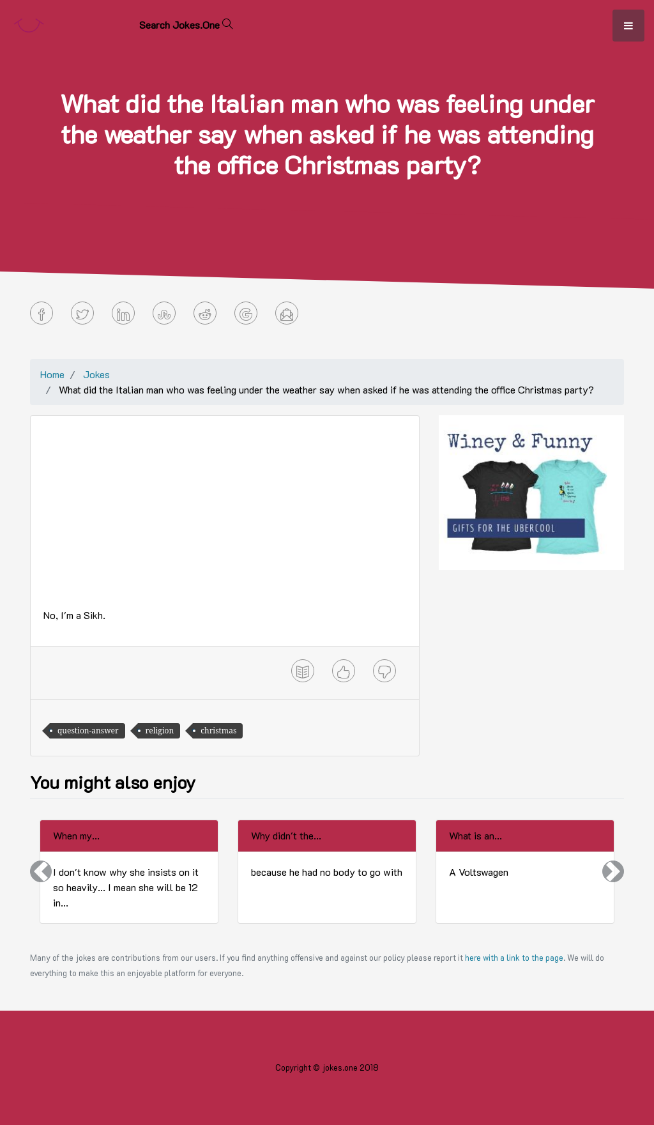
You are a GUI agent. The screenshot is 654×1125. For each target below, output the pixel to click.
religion (160, 730)
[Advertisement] (224, 518)
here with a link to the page (514, 958)
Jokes (96, 374)
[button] (41, 872)
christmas (218, 730)
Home (52, 374)
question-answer (88, 730)
